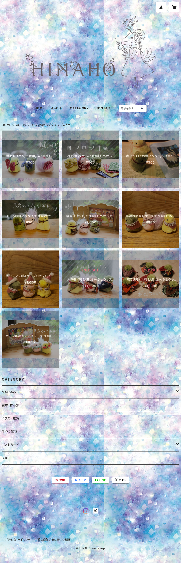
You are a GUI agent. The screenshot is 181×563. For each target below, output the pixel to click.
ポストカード (10, 445)
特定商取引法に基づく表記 (54, 539)
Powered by (90, 555)
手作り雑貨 (9, 431)
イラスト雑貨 (10, 418)
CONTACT (103, 108)
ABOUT (57, 108)
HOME (39, 108)
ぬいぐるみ (23, 125)
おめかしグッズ (46, 125)
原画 (5, 458)
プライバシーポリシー (18, 539)
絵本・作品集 (10, 405)
